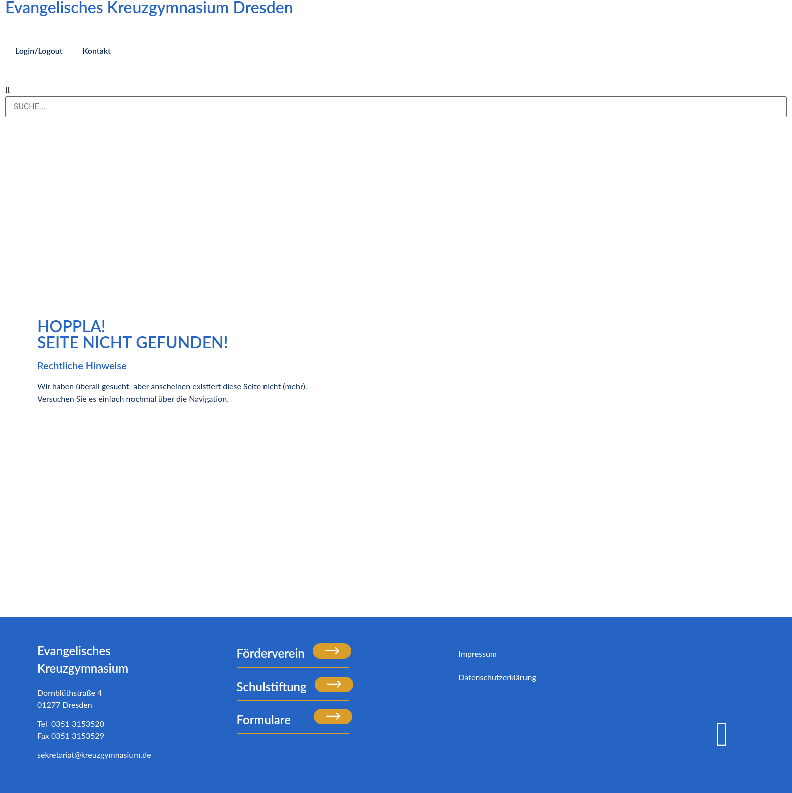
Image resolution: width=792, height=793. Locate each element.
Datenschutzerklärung (497, 677)
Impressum (478, 653)
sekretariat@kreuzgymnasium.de (94, 754)
